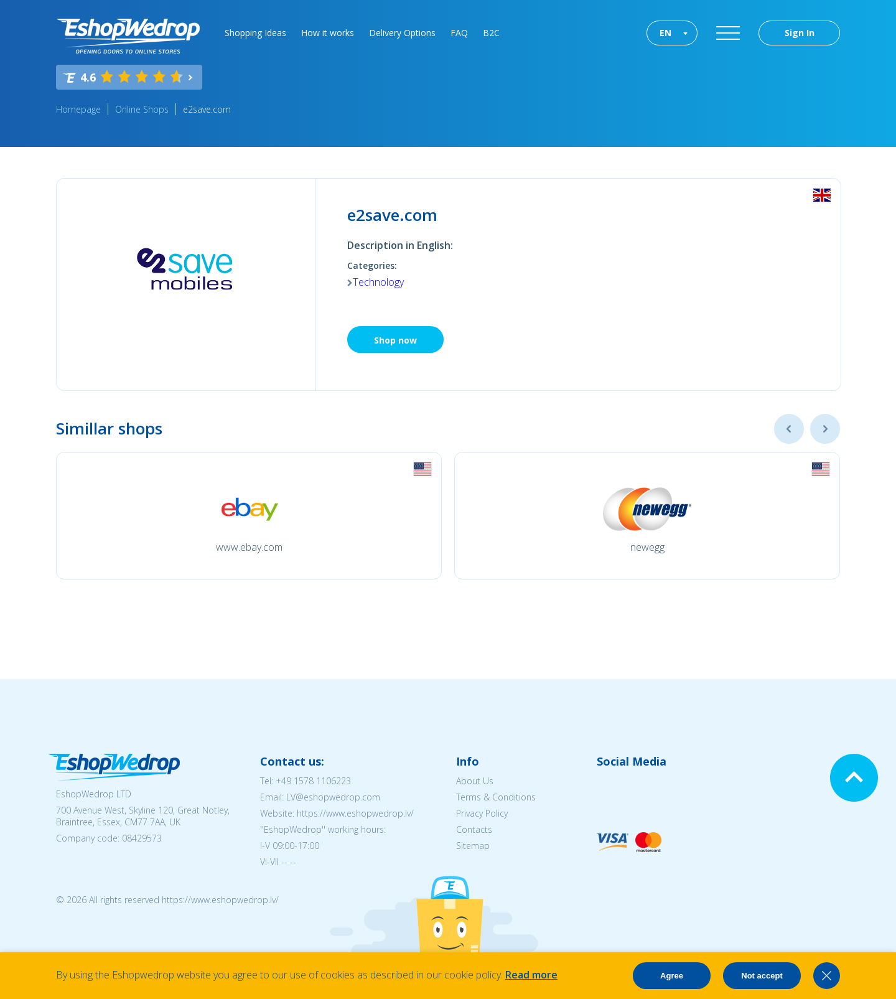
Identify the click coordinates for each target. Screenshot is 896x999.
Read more (531, 975)
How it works (327, 33)
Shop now (395, 340)
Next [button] (825, 429)
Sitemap (473, 845)
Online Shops (142, 109)
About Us (474, 781)
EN (665, 33)
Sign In (799, 33)
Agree (671, 975)
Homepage (78, 109)
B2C (491, 33)
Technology (378, 282)
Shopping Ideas (255, 33)
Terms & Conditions (496, 797)
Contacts (474, 829)
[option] (249, 515)
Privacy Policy (482, 813)
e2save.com (207, 109)
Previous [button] (789, 429)
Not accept (761, 975)
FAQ (459, 33)
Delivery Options (402, 33)
